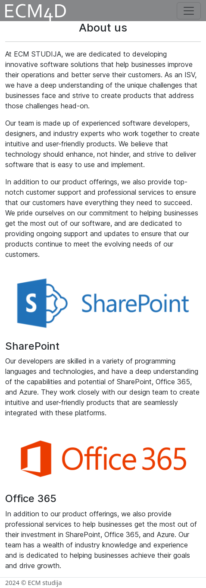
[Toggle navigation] (189, 10)
